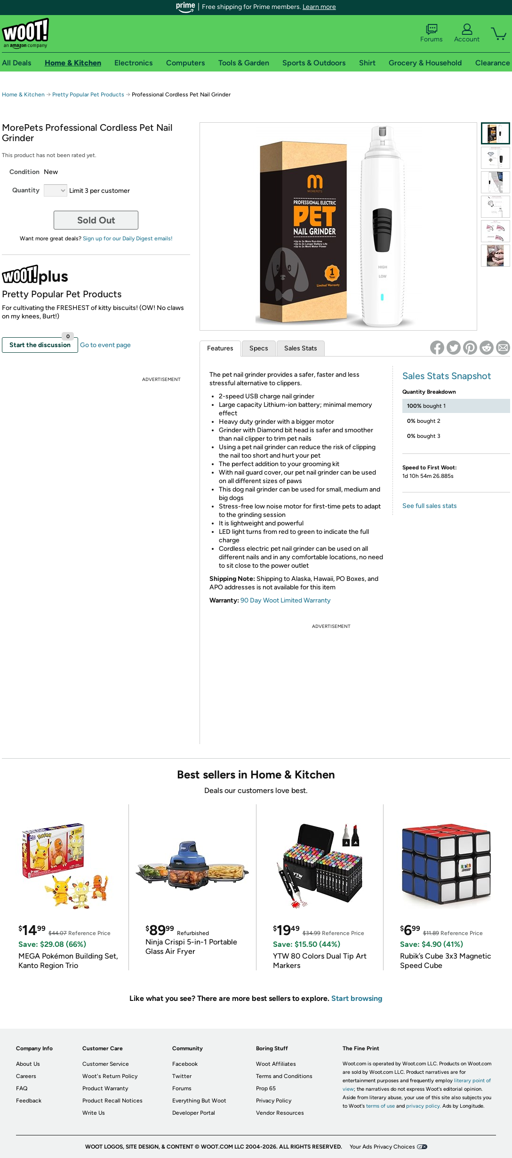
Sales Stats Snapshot (446, 375)
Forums (431, 33)
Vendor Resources (280, 1113)
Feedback (28, 1100)
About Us (28, 1064)
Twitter (182, 1076)
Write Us (93, 1113)
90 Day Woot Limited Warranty (285, 600)
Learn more (319, 7)
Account (467, 33)
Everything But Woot (199, 1100)
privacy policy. (423, 1106)
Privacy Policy (273, 1100)
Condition (24, 172)
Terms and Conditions (284, 1076)
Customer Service (105, 1064)
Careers (26, 1076)
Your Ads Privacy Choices (382, 1146)
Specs (258, 348)
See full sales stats (429, 506)
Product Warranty (105, 1088)
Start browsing (357, 998)
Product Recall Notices (112, 1100)
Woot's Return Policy (109, 1076)
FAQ (21, 1088)
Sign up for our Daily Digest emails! (128, 238)
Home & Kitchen (23, 94)
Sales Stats (300, 348)
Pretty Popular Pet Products (88, 94)
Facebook (185, 1064)
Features (220, 348)
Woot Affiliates (276, 1064)
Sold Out (96, 220)
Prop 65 (266, 1088)
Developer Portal (193, 1113)
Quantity (26, 190)
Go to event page (105, 345)
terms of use (380, 1106)
